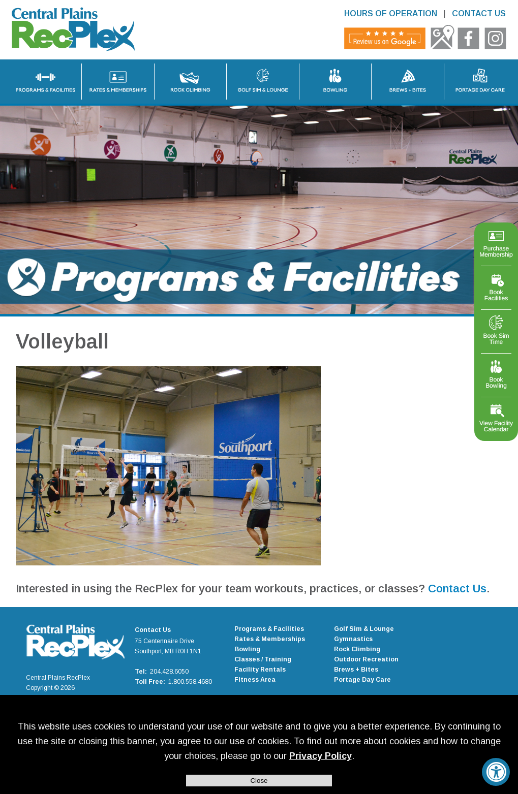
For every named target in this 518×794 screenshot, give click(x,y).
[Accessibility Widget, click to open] (496, 772)
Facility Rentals (260, 669)
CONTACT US (479, 13)
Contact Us (457, 588)
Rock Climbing (357, 649)
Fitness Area (255, 679)
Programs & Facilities (269, 628)
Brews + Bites (356, 669)
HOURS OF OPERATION (390, 13)
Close (258, 780)
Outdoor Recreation (366, 659)
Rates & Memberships (269, 639)
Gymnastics (353, 639)
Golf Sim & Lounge (364, 628)
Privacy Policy (320, 756)
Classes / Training (262, 659)
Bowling (247, 649)
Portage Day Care (362, 679)
